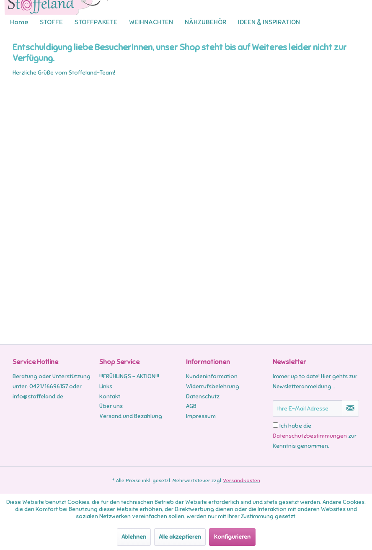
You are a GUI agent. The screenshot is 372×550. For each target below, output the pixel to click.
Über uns (111, 406)
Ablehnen (133, 536)
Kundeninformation (212, 376)
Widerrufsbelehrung (212, 386)
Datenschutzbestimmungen (310, 435)
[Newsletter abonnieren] (350, 408)
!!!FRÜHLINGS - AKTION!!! (129, 376)
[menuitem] (19, 22)
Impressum (201, 416)
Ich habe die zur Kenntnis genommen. (314, 435)
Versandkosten (241, 480)
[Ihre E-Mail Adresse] (307, 408)
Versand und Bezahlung (130, 416)
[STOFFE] (51, 22)
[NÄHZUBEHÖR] (205, 22)
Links (105, 386)
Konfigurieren (232, 536)
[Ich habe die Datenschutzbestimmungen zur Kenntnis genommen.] (275, 425)
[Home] (19, 22)
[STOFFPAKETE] (96, 22)
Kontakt (109, 396)
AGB (191, 406)
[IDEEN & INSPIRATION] (269, 22)
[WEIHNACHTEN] (151, 22)
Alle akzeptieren (180, 536)
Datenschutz (203, 396)
